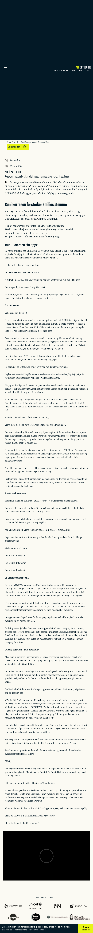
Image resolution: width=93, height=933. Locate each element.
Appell (16, 142)
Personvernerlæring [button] (37, 930)
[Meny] (5, 68)
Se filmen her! (17, 146)
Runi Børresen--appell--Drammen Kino (35, 142)
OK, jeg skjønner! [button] (86, 928)
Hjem (9, 142)
